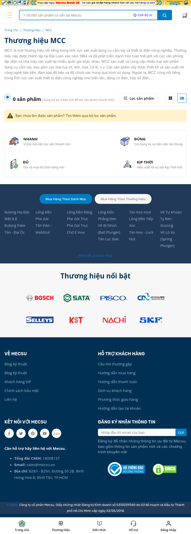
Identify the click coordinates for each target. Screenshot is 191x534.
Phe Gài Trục (78, 220)
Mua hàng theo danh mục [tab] (65, 201)
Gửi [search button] (181, 435)
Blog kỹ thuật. (16, 366)
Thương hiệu (32, 30)
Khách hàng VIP (17, 384)
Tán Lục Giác (109, 241)
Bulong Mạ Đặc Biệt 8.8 (17, 217)
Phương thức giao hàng (118, 402)
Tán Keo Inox (140, 213)
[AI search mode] (142, 15)
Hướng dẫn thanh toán (117, 384)
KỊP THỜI (144, 163)
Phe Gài (42, 220)
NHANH (31, 139)
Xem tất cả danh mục (95, 258)
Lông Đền (44, 213)
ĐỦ (26, 163)
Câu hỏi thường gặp (115, 366)
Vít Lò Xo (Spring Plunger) (167, 241)
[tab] (170, 98)
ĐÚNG (139, 139)
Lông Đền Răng (80, 213)
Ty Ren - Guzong (167, 224)
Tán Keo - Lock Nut (141, 238)
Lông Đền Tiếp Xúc (141, 224)
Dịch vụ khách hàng (115, 393)
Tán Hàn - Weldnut (44, 231)
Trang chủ (11, 30)
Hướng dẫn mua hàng (116, 375)
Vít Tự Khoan (171, 213)
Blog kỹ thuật (15, 375)
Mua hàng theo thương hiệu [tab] (123, 201)
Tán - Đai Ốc (14, 234)
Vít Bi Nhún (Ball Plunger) (109, 231)
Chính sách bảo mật (21, 393)
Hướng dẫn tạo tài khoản (119, 411)
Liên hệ (10, 402)
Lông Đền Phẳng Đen (107, 217)
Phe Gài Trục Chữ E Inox (78, 231)
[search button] (164, 15)
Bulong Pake (15, 227)
